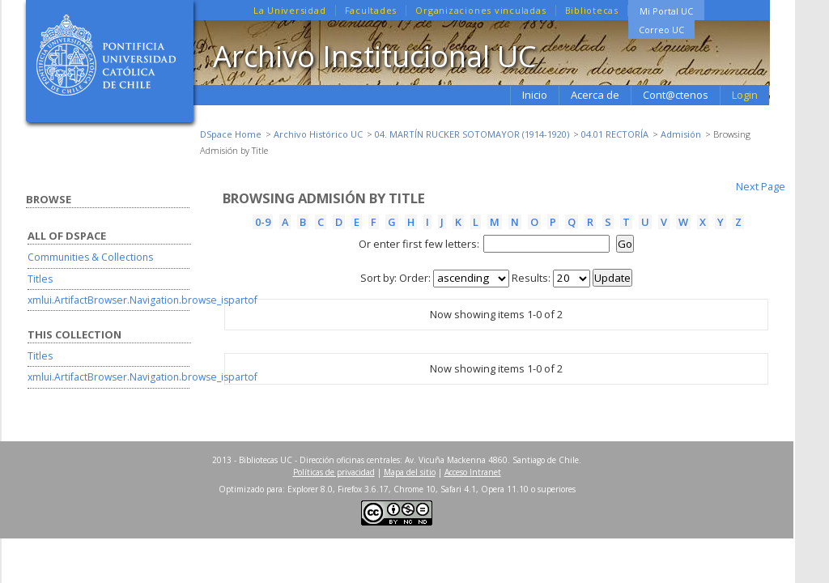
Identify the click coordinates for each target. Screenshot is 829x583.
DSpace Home (230, 134)
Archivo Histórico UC (318, 134)
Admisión (681, 134)
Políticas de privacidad (334, 472)
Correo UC (661, 29)
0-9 (262, 222)
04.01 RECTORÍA (614, 134)
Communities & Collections (90, 257)
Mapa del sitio (410, 472)
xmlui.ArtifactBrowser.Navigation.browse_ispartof (142, 300)
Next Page (760, 186)
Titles (40, 279)
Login (745, 94)
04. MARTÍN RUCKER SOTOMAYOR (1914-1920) (472, 134)
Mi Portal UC (666, 11)
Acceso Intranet (472, 472)
